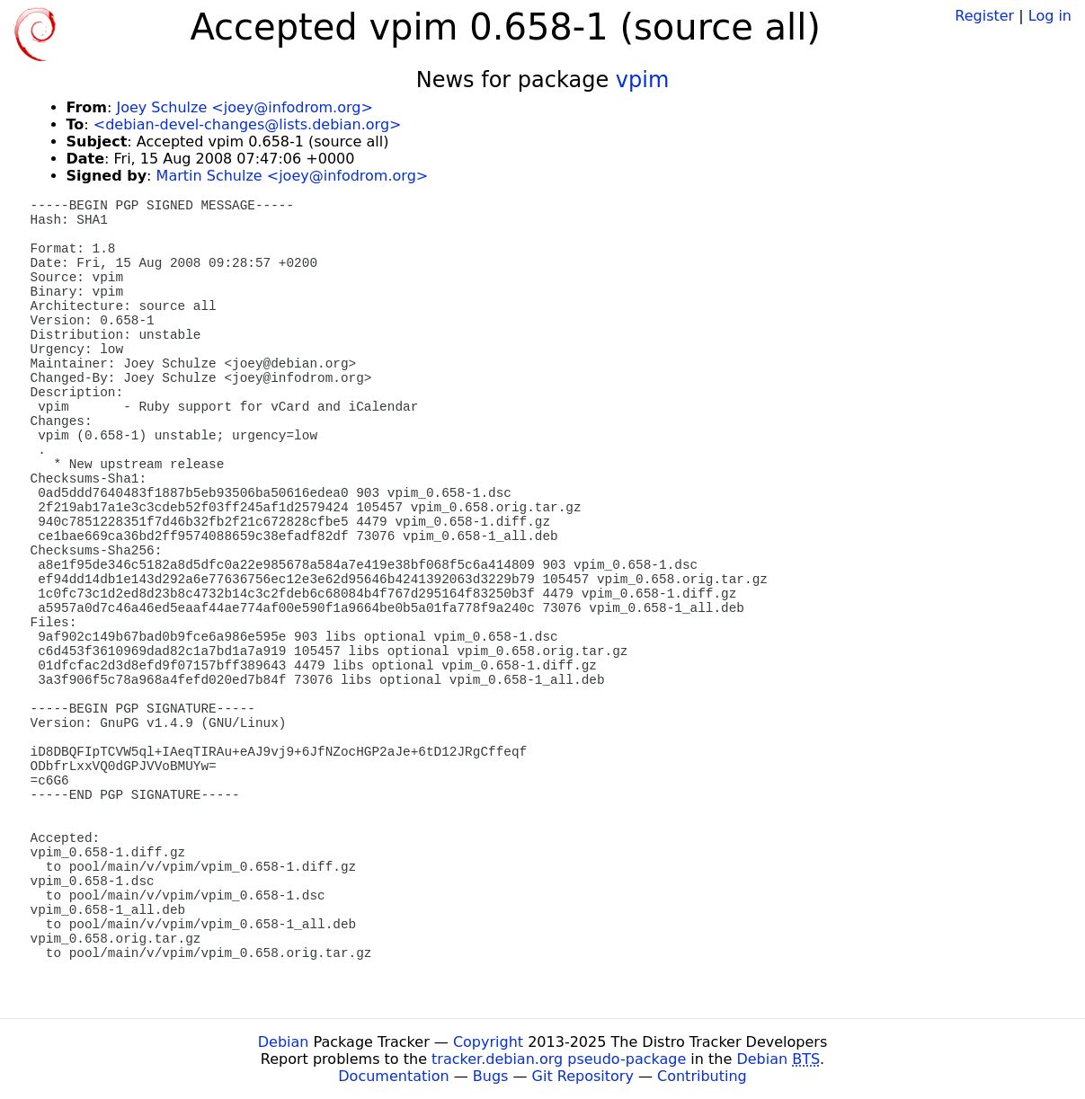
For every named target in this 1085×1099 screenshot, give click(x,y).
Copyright (488, 1041)
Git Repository (583, 1076)
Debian (283, 1041)
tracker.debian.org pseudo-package (558, 1059)
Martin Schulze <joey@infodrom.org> (292, 175)
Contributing (702, 1076)
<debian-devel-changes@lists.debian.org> (247, 124)
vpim (642, 80)
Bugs (491, 1076)
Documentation (393, 1076)
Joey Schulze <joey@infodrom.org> (244, 107)
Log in (1050, 15)
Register (984, 15)
